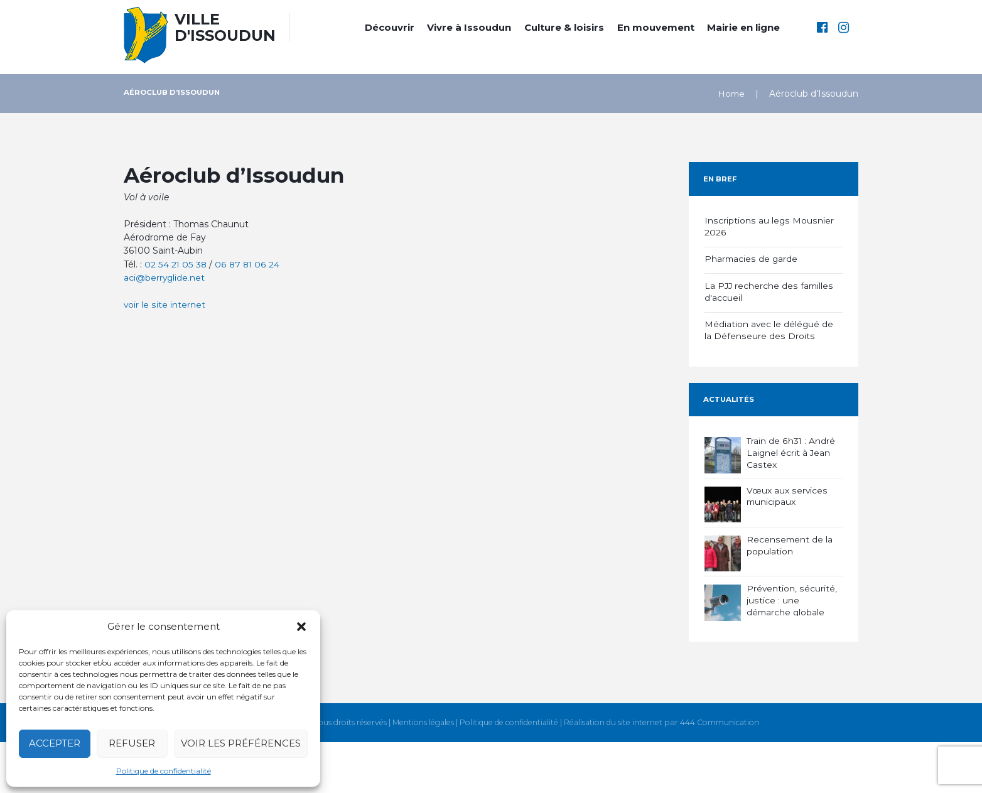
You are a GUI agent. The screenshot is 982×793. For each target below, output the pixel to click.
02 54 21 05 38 (175, 264)
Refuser (132, 743)
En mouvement (655, 27)
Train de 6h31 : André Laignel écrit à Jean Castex (791, 449)
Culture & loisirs (564, 27)
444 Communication (722, 773)
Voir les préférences (241, 743)
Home (730, 93)
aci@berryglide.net (165, 277)
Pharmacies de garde (751, 258)
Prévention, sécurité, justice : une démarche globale (792, 596)
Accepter (54, 743)
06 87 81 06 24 (247, 264)
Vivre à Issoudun (469, 27)
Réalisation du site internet (614, 773)
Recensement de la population (790, 542)
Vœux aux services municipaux (787, 492)
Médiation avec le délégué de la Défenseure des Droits (769, 327)
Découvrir (389, 27)
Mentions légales (420, 773)
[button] (301, 626)
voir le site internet (164, 304)
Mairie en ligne (743, 27)
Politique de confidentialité (163, 770)
